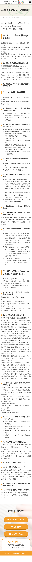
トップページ (4, 17)
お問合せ (16, 527)
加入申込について (16, 519)
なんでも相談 (16, 534)
